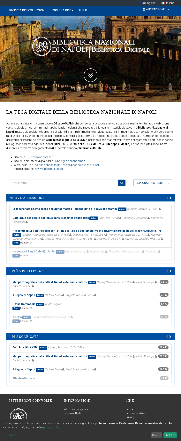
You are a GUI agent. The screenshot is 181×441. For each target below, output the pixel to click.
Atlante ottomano (23, 378)
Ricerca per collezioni (27, 10)
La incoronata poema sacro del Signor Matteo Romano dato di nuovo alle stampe (64, 208)
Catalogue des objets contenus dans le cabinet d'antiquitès (50, 217)
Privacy (130, 417)
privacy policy (51, 427)
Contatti (130, 409)
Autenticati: (156, 9)
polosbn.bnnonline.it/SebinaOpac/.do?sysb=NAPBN (67, 164)
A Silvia (17, 316)
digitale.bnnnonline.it (72, 161)
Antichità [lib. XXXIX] (25, 347)
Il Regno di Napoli (23, 295)
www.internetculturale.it (49, 168)
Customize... (10, 435)
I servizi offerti (72, 413)
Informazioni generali (77, 409)
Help (83, 10)
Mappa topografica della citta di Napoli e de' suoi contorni (49, 282)
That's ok (170, 435)
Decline (156, 435)
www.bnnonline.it (43, 157)
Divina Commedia (23, 304)
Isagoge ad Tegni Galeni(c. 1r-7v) (34, 251)
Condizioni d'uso (135, 413)
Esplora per (62, 10)
